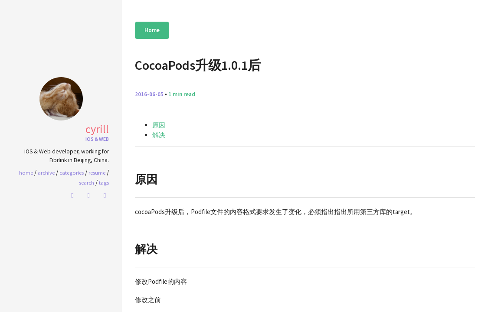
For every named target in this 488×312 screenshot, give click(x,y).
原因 (158, 125)
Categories (71, 172)
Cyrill (97, 129)
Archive (46, 172)
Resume (96, 172)
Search (86, 182)
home (26, 172)
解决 (158, 135)
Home (152, 30)
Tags (104, 182)
